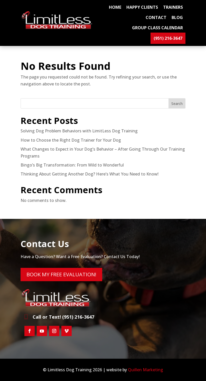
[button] (29, 331)
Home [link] (115, 7)
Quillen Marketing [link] (145, 370)
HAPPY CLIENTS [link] (142, 7)
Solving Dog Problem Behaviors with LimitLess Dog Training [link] (79, 131)
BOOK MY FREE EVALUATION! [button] (61, 274)
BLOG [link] (177, 17)
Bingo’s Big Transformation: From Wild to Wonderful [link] (72, 165)
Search (177, 103)
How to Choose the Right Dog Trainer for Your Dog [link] (71, 140)
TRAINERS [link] (173, 7)
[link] (58, 28)
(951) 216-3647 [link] (168, 38)
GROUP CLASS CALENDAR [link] (157, 28)
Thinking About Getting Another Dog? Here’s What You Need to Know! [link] (89, 174)
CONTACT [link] (156, 17)
